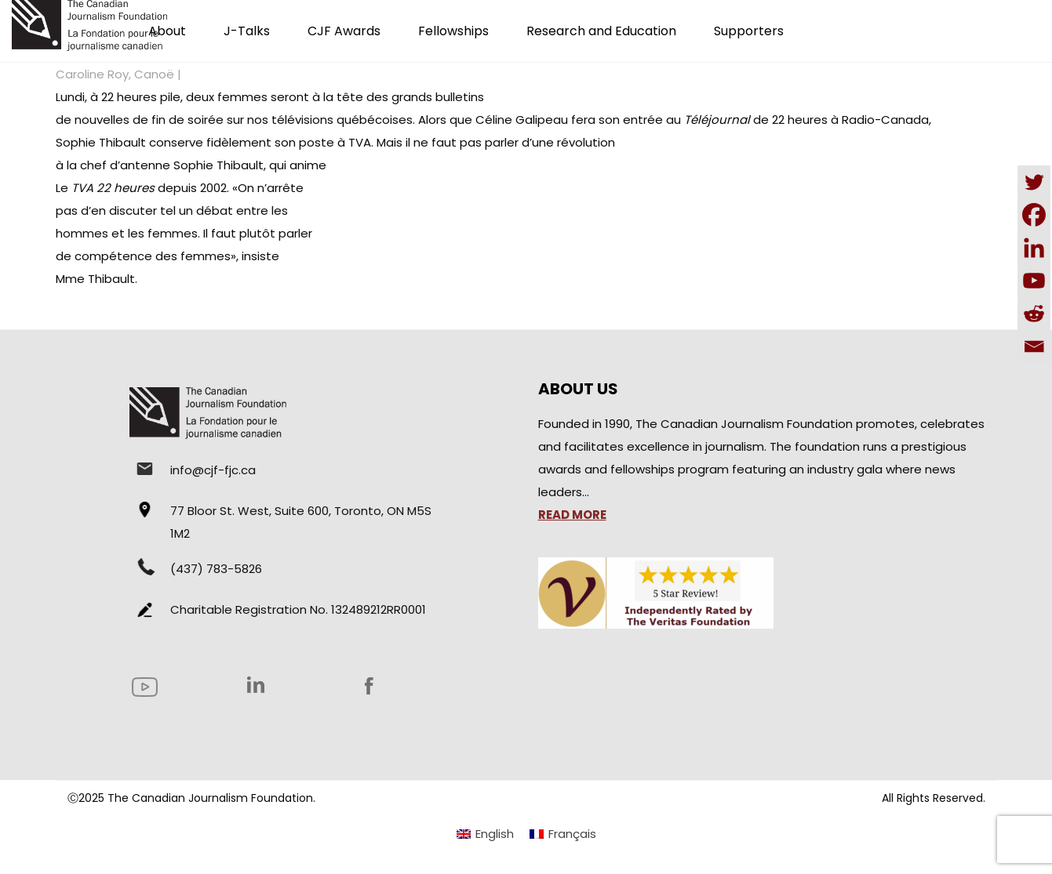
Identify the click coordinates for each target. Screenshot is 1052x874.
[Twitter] (1033, 181)
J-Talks (247, 31)
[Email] (1033, 346)
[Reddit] (1033, 313)
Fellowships (453, 31)
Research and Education (601, 31)
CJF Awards (344, 31)
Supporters (749, 31)
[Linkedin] (1033, 247)
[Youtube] (1033, 280)
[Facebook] (1033, 214)
